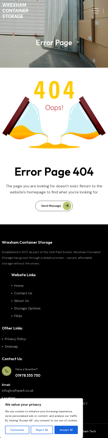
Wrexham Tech (86, 431)
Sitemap (11, 346)
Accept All (66, 430)
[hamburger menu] (96, 11)
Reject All (42, 430)
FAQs (18, 316)
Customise (17, 430)
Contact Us (23, 293)
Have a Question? (26, 369)
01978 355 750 (27, 375)
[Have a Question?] (6, 371)
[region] (41, 418)
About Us (21, 300)
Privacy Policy (15, 339)
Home (18, 285)
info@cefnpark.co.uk (18, 390)
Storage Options (27, 308)
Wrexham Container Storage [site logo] (15, 10)
